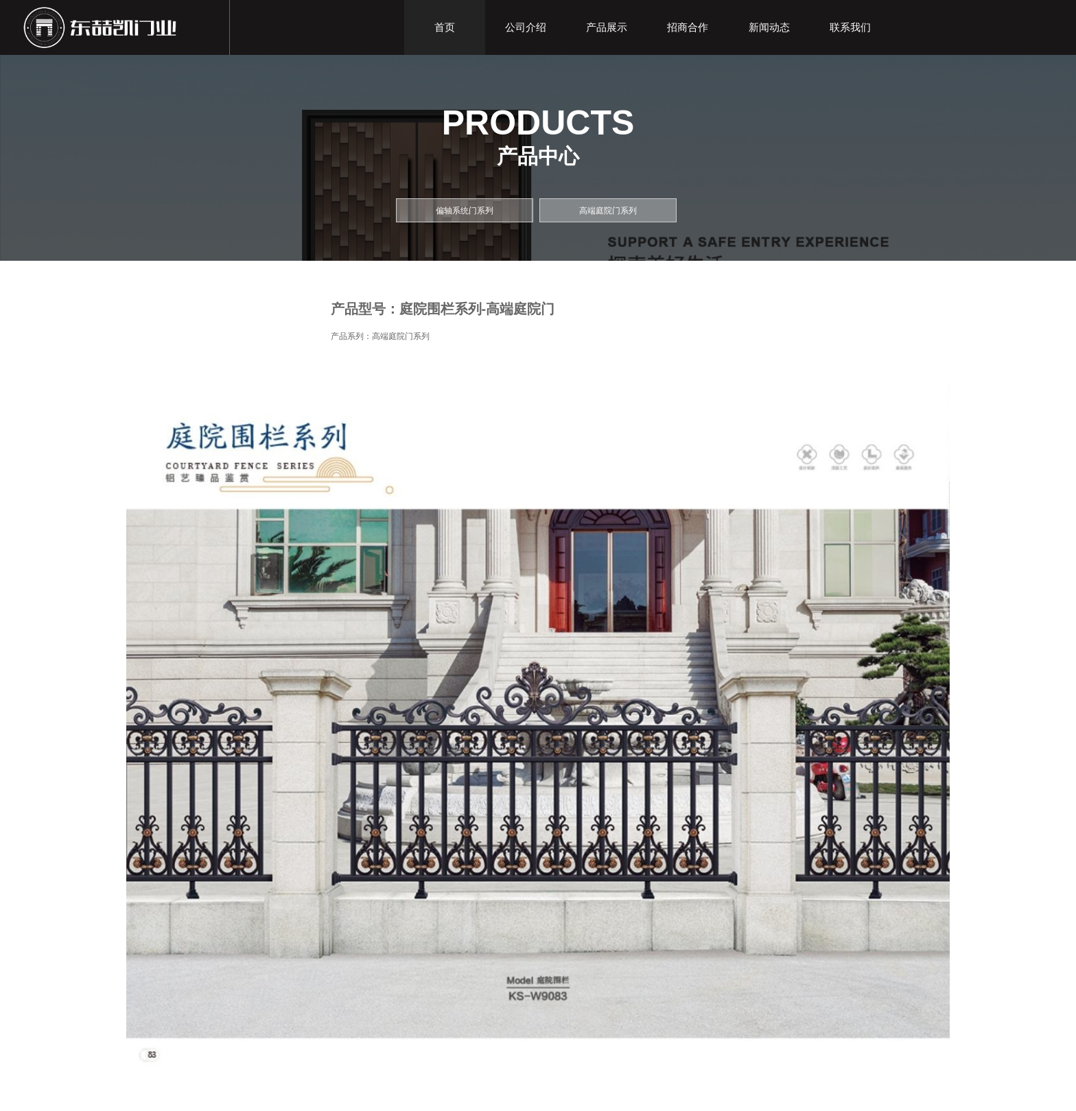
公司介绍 (525, 27)
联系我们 (850, 27)
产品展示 (606, 27)
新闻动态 (769, 27)
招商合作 (687, 27)
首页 (444, 27)
